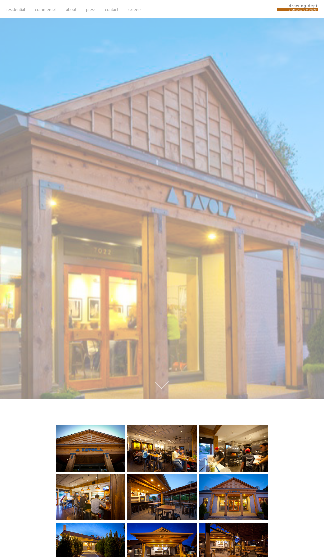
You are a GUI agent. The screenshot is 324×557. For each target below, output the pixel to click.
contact (111, 9)
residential (15, 9)
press (90, 9)
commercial (45, 9)
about (71, 9)
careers (134, 9)
